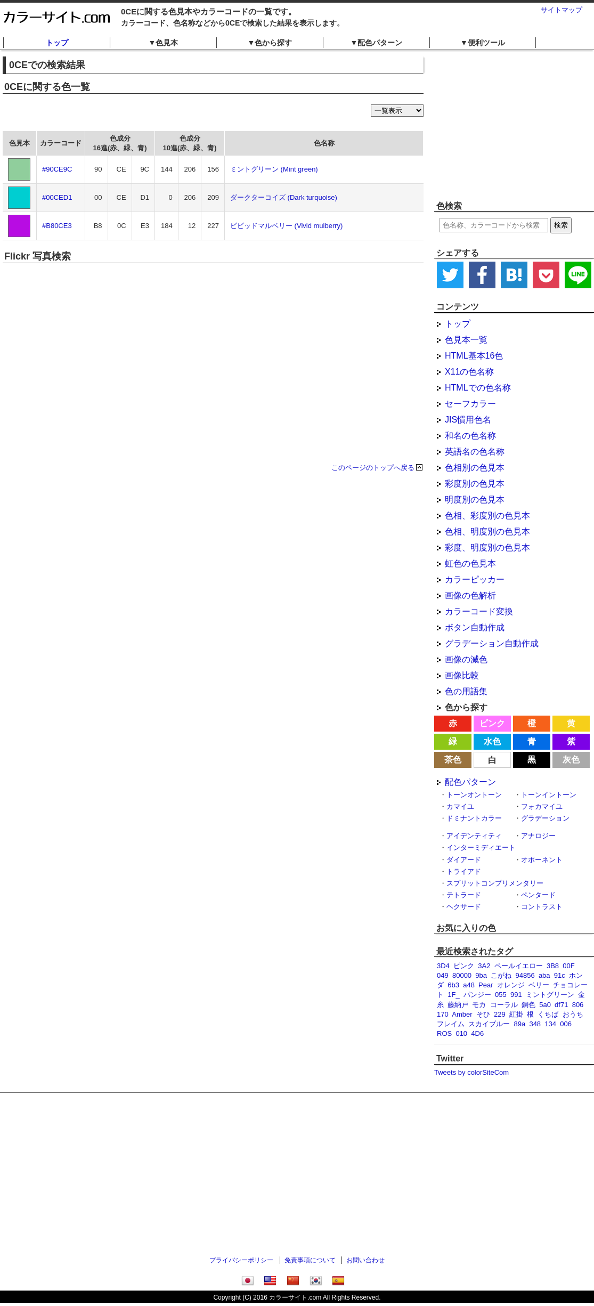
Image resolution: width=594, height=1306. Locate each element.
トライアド (463, 871)
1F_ (453, 995)
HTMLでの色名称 (478, 387)
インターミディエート (481, 847)
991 (516, 995)
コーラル (504, 1005)
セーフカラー (470, 403)
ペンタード (538, 895)
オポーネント (542, 860)
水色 (492, 741)
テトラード (463, 895)
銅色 (528, 1005)
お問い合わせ (365, 1260)
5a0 (545, 1005)
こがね (501, 975)
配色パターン (470, 781)
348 (535, 1024)
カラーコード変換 (479, 611)
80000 (461, 975)
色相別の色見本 (475, 467)
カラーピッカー (475, 579)
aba (544, 975)
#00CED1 (57, 197)
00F (568, 966)
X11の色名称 (469, 371)
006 (566, 1024)
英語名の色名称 (475, 451)
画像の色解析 (470, 595)
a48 (469, 985)
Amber (462, 1014)
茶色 (452, 759)
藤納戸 (457, 1005)
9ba (481, 975)
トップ (57, 42)
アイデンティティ (474, 836)
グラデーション (545, 818)
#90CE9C (57, 169)
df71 (561, 1005)
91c (559, 975)
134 (550, 1024)
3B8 (553, 966)
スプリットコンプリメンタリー (494, 883)
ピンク (492, 723)
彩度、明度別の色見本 (487, 547)
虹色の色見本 (470, 563)
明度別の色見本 (475, 499)
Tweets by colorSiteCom (471, 1072)
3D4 (443, 966)
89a (519, 1024)
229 (500, 1014)
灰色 (571, 759)
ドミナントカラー (474, 818)
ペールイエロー (518, 966)
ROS (444, 1033)
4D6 (477, 1033)
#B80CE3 (57, 226)
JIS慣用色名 (468, 419)
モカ (479, 1005)
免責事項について (310, 1260)
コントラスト (542, 907)
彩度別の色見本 (475, 483)
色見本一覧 (466, 339)
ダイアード (463, 860)
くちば (548, 1014)
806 (578, 1005)
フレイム (451, 1024)
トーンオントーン (474, 795)
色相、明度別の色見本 (487, 531)
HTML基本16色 (474, 355)
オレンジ (511, 985)
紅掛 (516, 1014)
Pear (485, 985)
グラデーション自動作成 (492, 643)
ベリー (538, 985)
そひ (483, 1014)
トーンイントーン (548, 795)
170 (443, 1014)
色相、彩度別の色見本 (487, 515)
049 (443, 975)
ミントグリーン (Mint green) (274, 169)
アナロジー (538, 836)
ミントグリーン (550, 995)
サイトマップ (561, 10)
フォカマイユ (542, 806)
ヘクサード (463, 907)
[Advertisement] (297, 1175)
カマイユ (460, 806)
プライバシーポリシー (241, 1260)
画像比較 (462, 675)
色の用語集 (466, 691)
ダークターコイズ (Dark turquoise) (283, 197)
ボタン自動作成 (475, 627)
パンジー (477, 995)
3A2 (484, 966)
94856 (525, 975)
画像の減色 (466, 659)
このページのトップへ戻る (372, 468)
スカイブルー (489, 1024)
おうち (573, 1014)
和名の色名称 (470, 435)
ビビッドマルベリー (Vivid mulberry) (286, 226)
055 (501, 995)
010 (461, 1033)
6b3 (453, 985)
